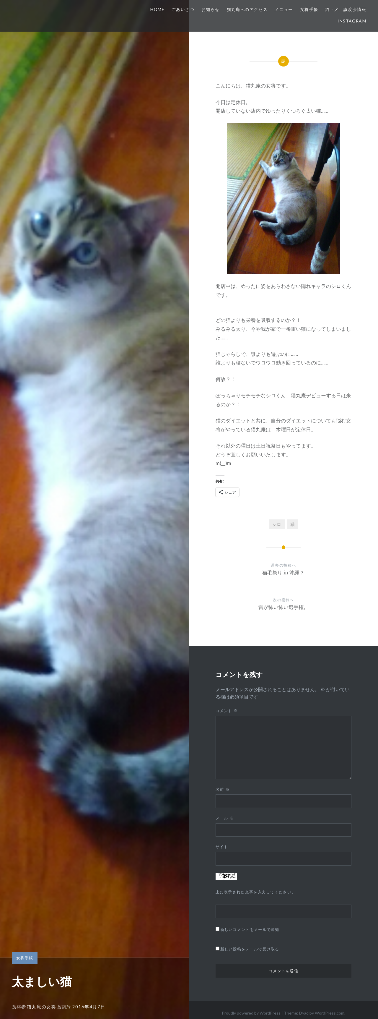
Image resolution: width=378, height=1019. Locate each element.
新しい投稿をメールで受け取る (249, 949)
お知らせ (210, 9)
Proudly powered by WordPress (251, 1012)
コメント (227, 710)
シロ (276, 524)
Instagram (352, 20)
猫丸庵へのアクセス (247, 9)
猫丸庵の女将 (41, 1006)
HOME (157, 9)
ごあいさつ (183, 9)
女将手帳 (309, 9)
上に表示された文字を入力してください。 (256, 892)
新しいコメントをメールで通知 (249, 929)
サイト (222, 846)
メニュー (284, 9)
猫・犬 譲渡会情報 (345, 9)
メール (225, 818)
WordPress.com (329, 1012)
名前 (222, 789)
